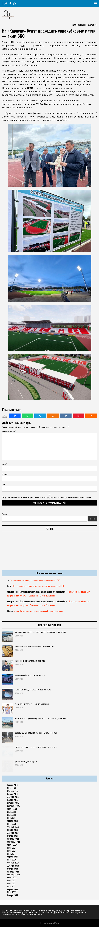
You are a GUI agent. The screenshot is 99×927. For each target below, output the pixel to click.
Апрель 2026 (12, 785)
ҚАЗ (5, 3)
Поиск (4, 514)
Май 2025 (11, 817)
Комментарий (9, 431)
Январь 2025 (12, 829)
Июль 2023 (11, 880)
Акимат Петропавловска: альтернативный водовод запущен (38, 611)
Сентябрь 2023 (13, 874)
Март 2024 (11, 859)
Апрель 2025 (12, 820)
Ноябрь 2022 (12, 895)
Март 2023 (11, 892)
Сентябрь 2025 (13, 805)
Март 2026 (11, 788)
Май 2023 (11, 886)
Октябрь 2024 (13, 838)
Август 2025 (12, 808)
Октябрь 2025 (13, 802)
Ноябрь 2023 (12, 868)
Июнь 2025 (11, 814)
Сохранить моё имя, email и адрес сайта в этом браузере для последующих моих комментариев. (47, 497)
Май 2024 (11, 853)
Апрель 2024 (12, 856)
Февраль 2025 (13, 826)
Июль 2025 (11, 811)
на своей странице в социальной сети (44, 54)
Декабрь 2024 (13, 832)
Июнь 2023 (11, 883)
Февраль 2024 (13, 862)
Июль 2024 (11, 847)
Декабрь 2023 (13, 865)
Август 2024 (12, 844)
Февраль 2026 (13, 791)
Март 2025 (11, 823)
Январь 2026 (12, 794)
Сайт (4, 485)
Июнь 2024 (11, 850)
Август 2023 (12, 877)
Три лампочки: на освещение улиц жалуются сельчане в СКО (35, 580)
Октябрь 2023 (13, 871)
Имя (4, 464)
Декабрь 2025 (13, 796)
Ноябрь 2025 (12, 799)
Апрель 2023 (12, 889)
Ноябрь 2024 (12, 835)
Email (5, 474)
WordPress (55, 923)
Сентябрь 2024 (13, 841)
